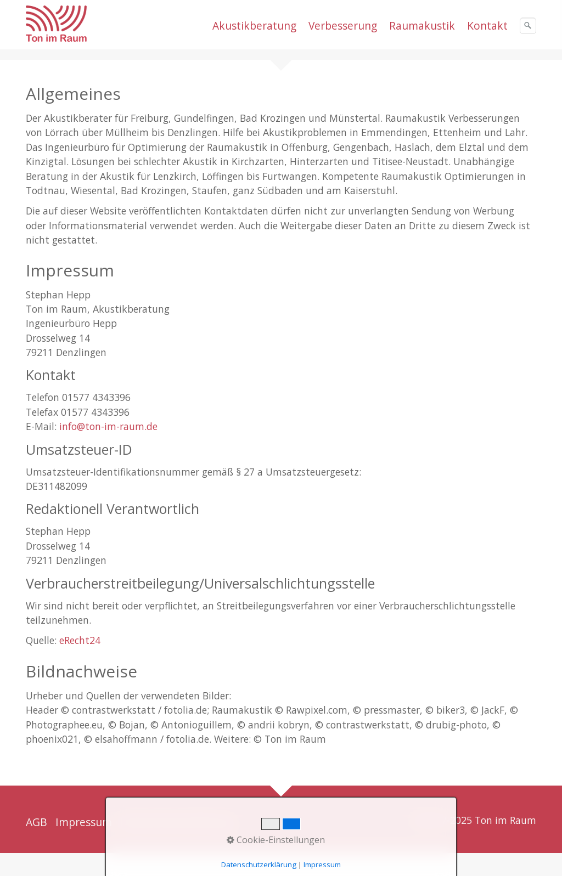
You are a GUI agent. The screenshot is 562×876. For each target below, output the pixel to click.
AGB (36, 822)
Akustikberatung (254, 25)
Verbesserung (342, 25)
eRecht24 (79, 640)
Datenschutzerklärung (176, 822)
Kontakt (487, 25)
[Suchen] (528, 25)
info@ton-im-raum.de (108, 426)
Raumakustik (422, 25)
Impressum (83, 822)
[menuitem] (255, 26)
